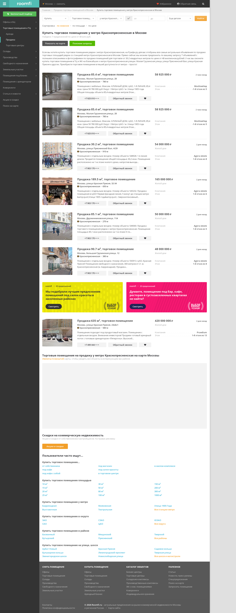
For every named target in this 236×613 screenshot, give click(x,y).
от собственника (51, 465)
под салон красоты (108, 469)
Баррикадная (49, 505)
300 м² (157, 491)
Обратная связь (186, 3)
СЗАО (101, 520)
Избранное (164, 3)
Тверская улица (162, 552)
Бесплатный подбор (19, 13)
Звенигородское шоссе (54, 556)
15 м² (45, 487)
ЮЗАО (157, 520)
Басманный (48, 534)
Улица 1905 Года (163, 505)
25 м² (45, 495)
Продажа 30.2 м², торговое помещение (105, 144)
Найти (200, 18)
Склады (46, 579)
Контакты (47, 604)
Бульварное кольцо (52, 552)
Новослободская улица (110, 556)
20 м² (45, 491)
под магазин (105, 465)
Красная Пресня (106, 548)
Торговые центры (135, 575)
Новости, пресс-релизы (180, 575)
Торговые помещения (53, 575)
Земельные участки (52, 590)
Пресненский (105, 538)
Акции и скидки (55, 446)
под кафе (47, 469)
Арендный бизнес (93, 594)
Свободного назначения (54, 586)
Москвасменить (53, 3)
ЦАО (100, 523)
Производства (49, 583)
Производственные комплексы (142, 583)
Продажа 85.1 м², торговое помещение (105, 214)
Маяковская (104, 505)
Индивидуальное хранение (140, 594)
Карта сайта (114, 607)
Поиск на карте (176, 583)
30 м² (101, 484)
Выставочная (49, 509)
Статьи (172, 571)
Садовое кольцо (163, 548)
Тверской (159, 534)
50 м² (101, 487)
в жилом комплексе (164, 465)
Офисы (45, 571)
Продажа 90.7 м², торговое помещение (105, 249)
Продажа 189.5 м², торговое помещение (106, 179)
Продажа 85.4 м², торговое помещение (105, 74)
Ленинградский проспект (111, 552)
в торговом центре (108, 473)
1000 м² (158, 495)
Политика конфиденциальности (58, 607)
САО (44, 523)
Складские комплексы (137, 579)
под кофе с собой (51, 473)
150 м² (157, 484)
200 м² (157, 487)
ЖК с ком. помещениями (139, 586)
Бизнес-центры (134, 571)
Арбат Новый (49, 548)
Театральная (105, 509)
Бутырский (48, 538)
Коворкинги (132, 590)
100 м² (101, 495)
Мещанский (104, 534)
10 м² (45, 484)
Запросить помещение (180, 586)
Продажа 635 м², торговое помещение (105, 321)
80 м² (101, 491)
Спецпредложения (177, 579)
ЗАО (44, 520)
